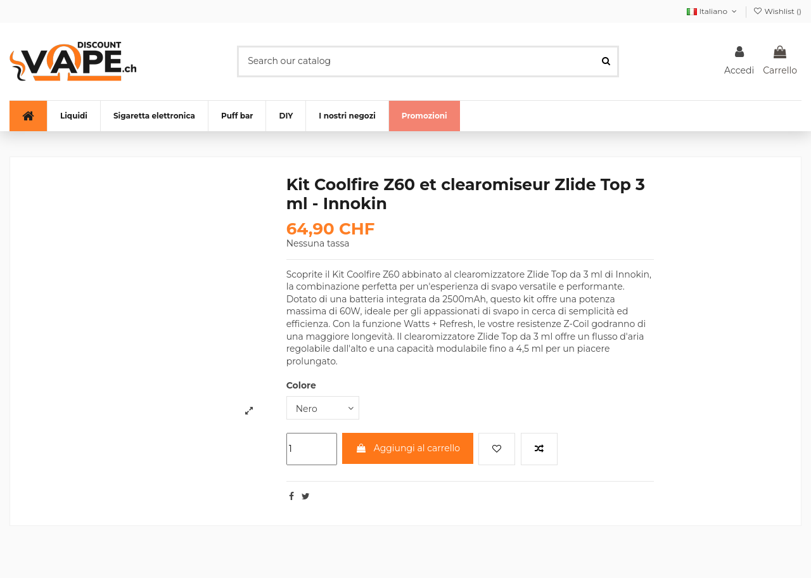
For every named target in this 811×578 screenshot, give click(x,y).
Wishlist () (777, 11)
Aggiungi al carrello (407, 448)
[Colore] (322, 408)
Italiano (713, 11)
